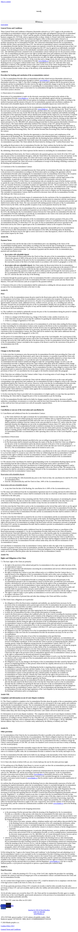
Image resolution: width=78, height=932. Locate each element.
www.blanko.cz (43, 61)
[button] (39, 22)
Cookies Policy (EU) (7, 926)
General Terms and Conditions (11, 929)
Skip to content (6, 2)
